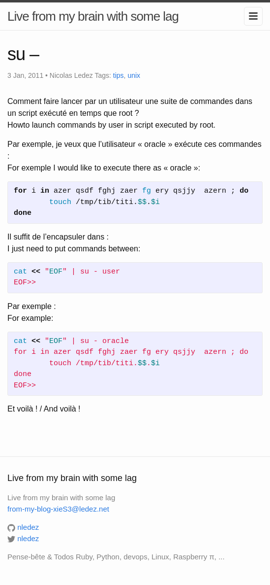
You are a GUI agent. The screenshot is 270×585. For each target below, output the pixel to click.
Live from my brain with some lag (93, 16)
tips (118, 75)
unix (133, 75)
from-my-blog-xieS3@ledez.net (58, 509)
